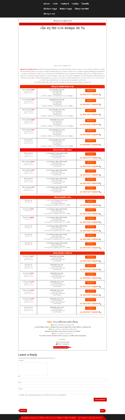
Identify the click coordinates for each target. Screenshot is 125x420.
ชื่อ (19, 376)
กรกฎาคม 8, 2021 (63, 24)
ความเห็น (21, 360)
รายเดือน (75, 4)
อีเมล (20, 382)
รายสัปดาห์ (65, 4)
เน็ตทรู (42, 418)
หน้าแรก (46, 4)
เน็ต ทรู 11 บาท (49, 14)
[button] (90, 90)
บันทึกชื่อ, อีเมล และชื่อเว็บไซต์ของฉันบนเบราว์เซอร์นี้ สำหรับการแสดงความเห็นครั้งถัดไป (43, 395)
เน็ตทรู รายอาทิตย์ (82, 9)
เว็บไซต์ (20, 389)
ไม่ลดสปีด (85, 4)
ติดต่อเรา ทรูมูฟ (66, 9)
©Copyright (25, 418)
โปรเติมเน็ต (72, 418)
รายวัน (55, 4)
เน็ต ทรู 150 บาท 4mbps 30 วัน (62, 21)
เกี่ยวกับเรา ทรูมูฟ (50, 9)
